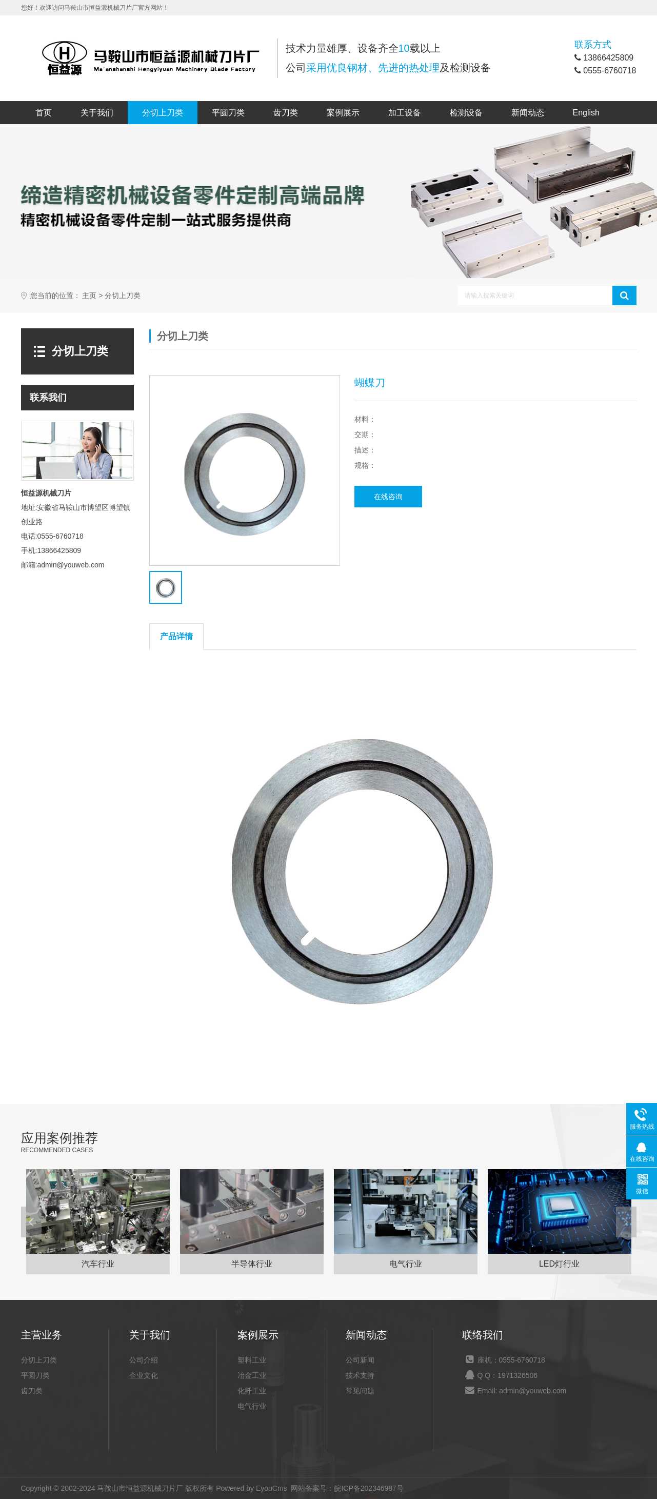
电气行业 (251, 1406)
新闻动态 (527, 112)
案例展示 (343, 112)
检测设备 (466, 112)
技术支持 (360, 1375)
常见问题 (360, 1391)
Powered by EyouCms (250, 1488)
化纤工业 (251, 1391)
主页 (89, 296)
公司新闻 (360, 1360)
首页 (43, 112)
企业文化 (143, 1375)
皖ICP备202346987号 (368, 1488)
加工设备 (404, 112)
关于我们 (97, 112)
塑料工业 (251, 1360)
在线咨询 (388, 496)
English (586, 112)
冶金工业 (251, 1375)
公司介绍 (143, 1360)
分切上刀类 (162, 112)
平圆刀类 (228, 112)
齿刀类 (285, 112)
